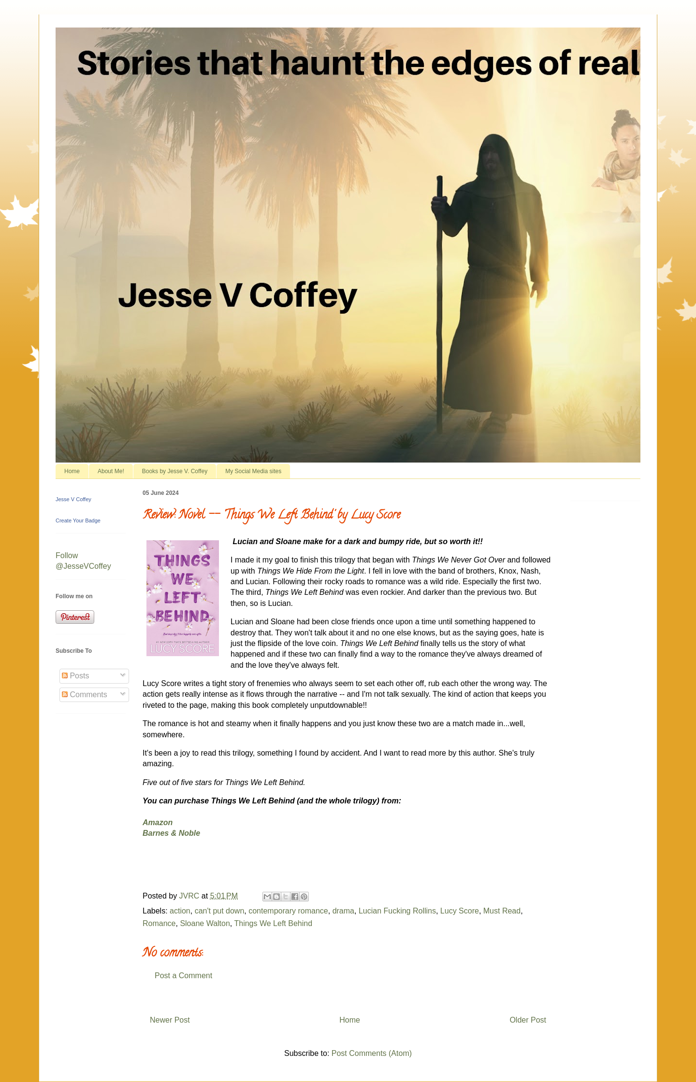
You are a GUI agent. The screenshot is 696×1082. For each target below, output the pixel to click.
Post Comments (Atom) (372, 1053)
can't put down (220, 911)
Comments (84, 694)
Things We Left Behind (273, 923)
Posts (75, 676)
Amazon (158, 822)
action (180, 911)
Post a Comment (183, 975)
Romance (159, 923)
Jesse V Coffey (73, 499)
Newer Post (170, 1020)
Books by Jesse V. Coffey (174, 471)
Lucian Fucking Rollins (397, 911)
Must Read (502, 911)
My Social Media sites (253, 471)
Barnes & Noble (171, 833)
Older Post (527, 1020)
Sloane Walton (205, 923)
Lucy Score (459, 911)
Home (72, 471)
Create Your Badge (78, 520)
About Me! (111, 471)
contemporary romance (288, 911)
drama (343, 911)
